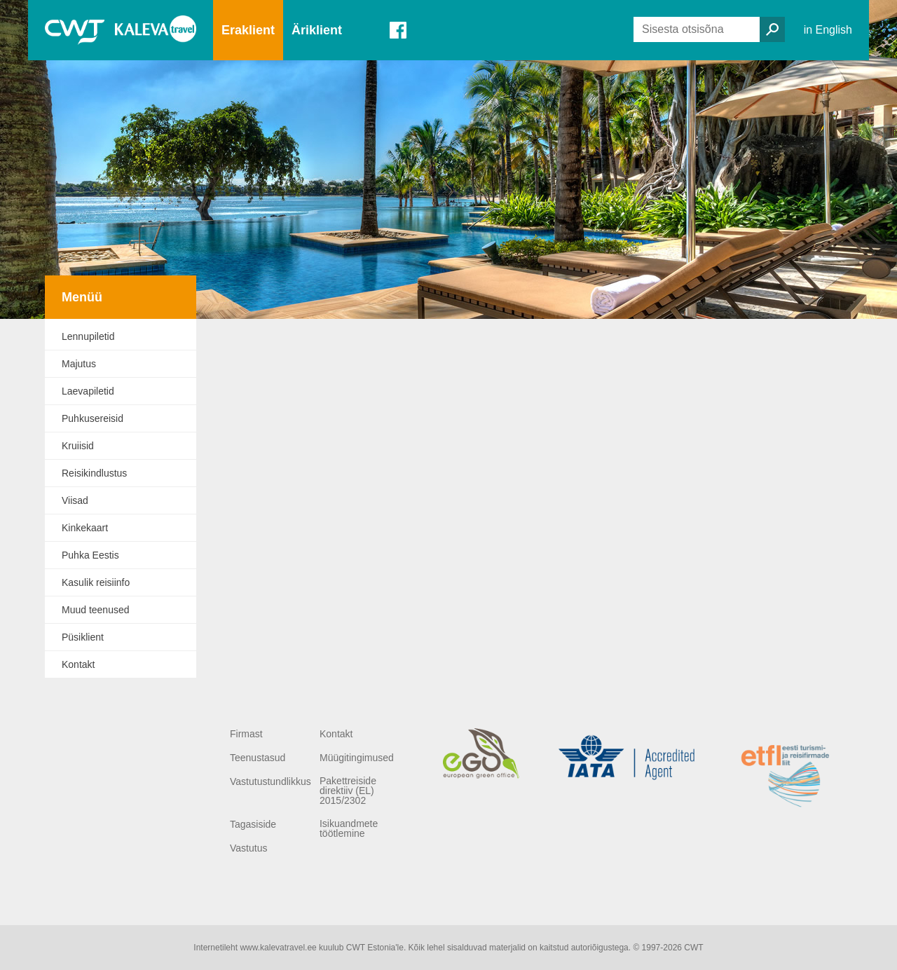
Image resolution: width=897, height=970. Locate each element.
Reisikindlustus (94, 473)
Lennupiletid (88, 336)
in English (828, 30)
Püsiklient (83, 637)
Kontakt (78, 664)
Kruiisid (78, 445)
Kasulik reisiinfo (96, 582)
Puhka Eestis (90, 555)
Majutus (79, 363)
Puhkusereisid (92, 418)
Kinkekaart (85, 527)
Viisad (75, 500)
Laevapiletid (88, 391)
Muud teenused (96, 609)
